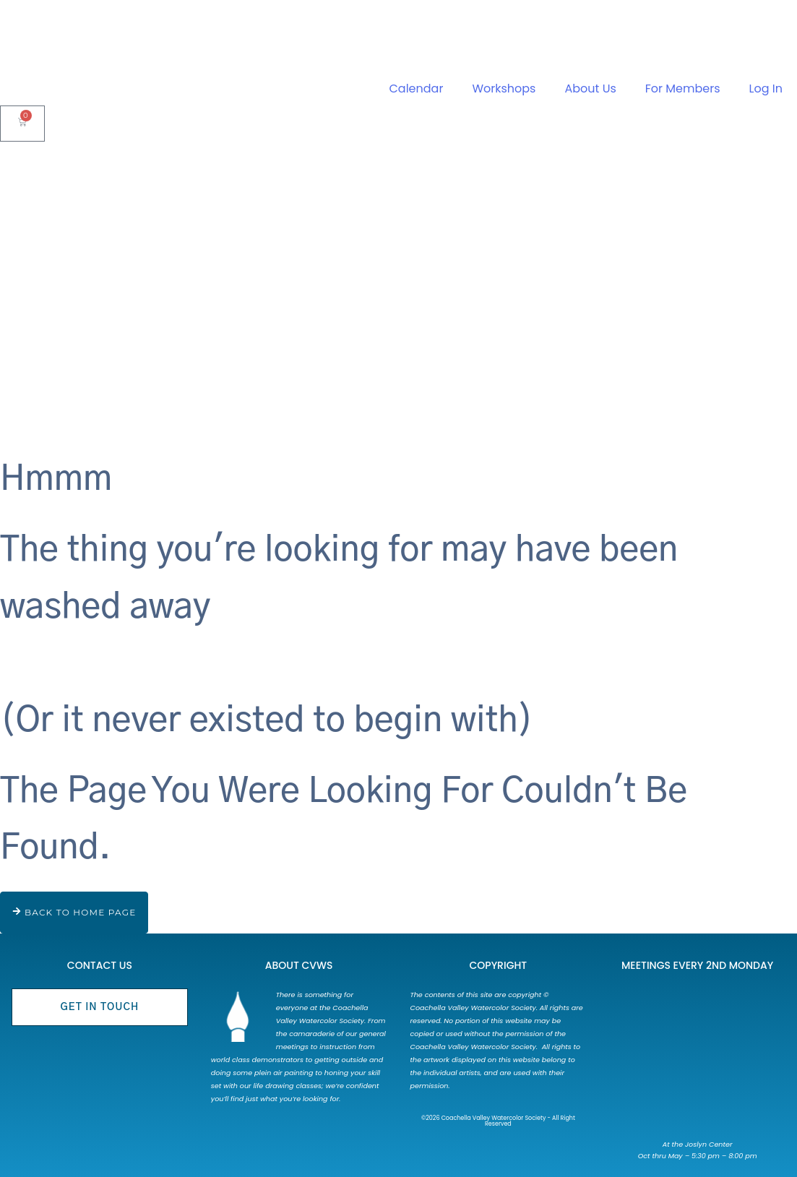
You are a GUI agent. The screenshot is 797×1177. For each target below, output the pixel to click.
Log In (766, 88)
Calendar (416, 88)
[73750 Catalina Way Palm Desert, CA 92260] (697, 1059)
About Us (590, 88)
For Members (682, 88)
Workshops (503, 88)
